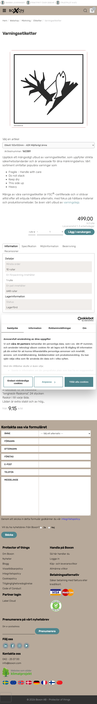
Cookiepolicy (9, 578)
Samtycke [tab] (12, 328)
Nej (51, 528)
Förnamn (9, 441)
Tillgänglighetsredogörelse (17, 583)
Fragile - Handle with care (25, 172)
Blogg (5, 563)
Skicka (9, 534)
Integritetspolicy (11, 573)
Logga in (54, 558)
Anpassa (48, 382)
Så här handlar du (60, 553)
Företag (8, 456)
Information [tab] (34, 328)
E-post (8, 464)
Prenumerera (47, 631)
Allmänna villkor (59, 568)
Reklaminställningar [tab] (60, 328)
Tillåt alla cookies (78, 382)
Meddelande (11, 480)
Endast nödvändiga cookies (18, 382)
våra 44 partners (20, 343)
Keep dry (14, 179)
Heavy (13, 186)
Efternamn (10, 449)
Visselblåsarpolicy (12, 568)
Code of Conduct (11, 588)
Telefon (8, 472)
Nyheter (7, 558)
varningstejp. (72, 202)
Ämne (7, 433)
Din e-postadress (10, 626)
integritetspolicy (70, 519)
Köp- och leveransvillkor (63, 563)
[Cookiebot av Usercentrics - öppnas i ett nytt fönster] (79, 319)
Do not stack (17, 175)
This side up (16, 183)
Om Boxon (8, 553)
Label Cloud (9, 600)
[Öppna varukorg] (92, 10)
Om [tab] (84, 328)
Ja (43, 528)
